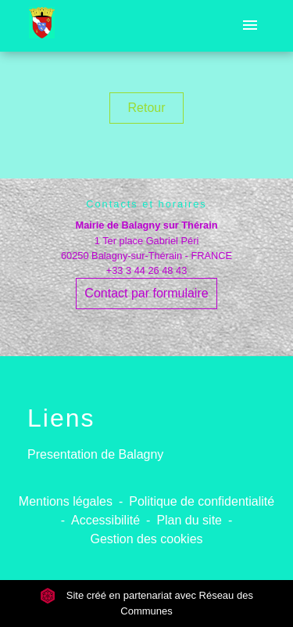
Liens (61, 418)
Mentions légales (66, 501)
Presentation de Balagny (95, 454)
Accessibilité (105, 520)
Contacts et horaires (146, 204)
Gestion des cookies (146, 539)
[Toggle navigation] (250, 25)
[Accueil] (41, 26)
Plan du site (189, 520)
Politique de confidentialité (201, 501)
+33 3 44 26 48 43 (147, 270)
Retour (146, 107)
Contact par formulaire (146, 293)
